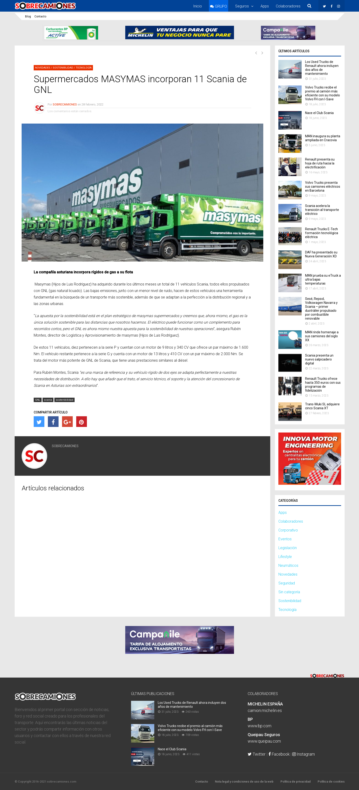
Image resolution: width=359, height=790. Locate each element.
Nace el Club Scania (319, 113)
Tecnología (84, 67)
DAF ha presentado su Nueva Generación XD (321, 254)
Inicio (197, 6)
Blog (28, 16)
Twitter (257, 754)
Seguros (242, 6)
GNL (37, 399)
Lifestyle (285, 556)
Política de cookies (331, 781)
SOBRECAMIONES (65, 104)
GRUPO (221, 6)
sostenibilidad (64, 399)
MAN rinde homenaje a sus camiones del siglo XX (322, 336)
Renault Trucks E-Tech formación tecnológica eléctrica (321, 233)
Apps (264, 6)
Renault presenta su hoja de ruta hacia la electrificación (320, 163)
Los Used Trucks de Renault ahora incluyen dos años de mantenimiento (322, 67)
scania (48, 399)
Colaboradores (288, 6)
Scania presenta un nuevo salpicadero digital (319, 359)
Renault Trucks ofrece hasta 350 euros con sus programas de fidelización (323, 384)
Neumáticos (288, 565)
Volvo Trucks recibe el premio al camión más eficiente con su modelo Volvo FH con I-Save (322, 93)
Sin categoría (289, 592)
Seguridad (286, 583)
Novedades (42, 67)
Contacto (40, 16)
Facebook (279, 754)
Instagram (303, 754)
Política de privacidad (295, 781)
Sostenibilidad (63, 67)
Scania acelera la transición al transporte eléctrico (322, 210)
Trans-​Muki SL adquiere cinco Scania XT (322, 406)
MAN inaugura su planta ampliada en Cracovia (322, 138)
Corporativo (288, 530)
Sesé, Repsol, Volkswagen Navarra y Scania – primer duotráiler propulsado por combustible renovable (321, 308)
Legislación (287, 548)
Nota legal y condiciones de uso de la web (244, 781)
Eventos (285, 539)
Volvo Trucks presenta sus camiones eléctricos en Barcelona (322, 186)
